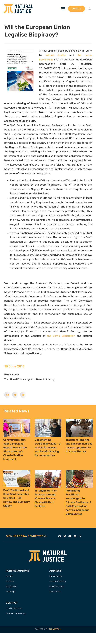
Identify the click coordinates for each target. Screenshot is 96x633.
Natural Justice (55, 55)
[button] (63, 8)
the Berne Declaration (61, 335)
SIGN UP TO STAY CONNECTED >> (26, 536)
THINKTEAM (55, 629)
